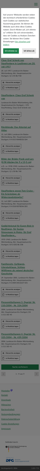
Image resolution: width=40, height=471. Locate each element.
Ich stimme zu (11, 60)
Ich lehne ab (29, 60)
